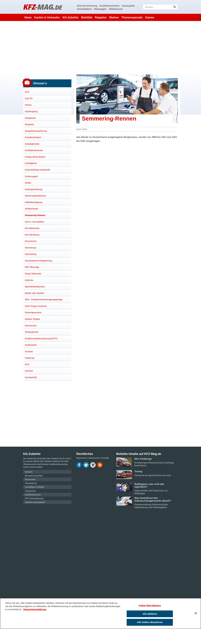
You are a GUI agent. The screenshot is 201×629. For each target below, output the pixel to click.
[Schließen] (195, 613)
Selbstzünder (31, 208)
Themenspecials (131, 17)
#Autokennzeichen (109, 5)
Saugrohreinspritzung (36, 130)
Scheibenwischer (33, 494)
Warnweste (30, 479)
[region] (100, 613)
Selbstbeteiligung (33, 202)
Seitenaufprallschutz (35, 195)
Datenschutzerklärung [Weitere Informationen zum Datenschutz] (34, 609)
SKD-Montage (32, 266)
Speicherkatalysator (35, 286)
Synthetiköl (31, 377)
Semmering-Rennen (35, 215)
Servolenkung (32, 234)
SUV (27, 364)
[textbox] (160, 7)
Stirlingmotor (31, 331)
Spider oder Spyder (34, 293)
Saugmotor (30, 117)
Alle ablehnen (150, 613)
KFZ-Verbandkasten (34, 498)
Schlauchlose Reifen (35, 156)
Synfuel (29, 370)
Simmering (30, 254)
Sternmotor (31, 325)
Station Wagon (32, 318)
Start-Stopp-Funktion (36, 305)
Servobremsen (32, 228)
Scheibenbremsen (34, 150)
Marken (114, 17)
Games (149, 17)
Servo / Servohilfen (34, 221)
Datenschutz (94, 458)
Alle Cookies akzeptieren (150, 622)
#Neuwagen (100, 9)
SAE (27, 91)
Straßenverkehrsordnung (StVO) (41, 338)
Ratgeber (101, 17)
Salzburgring (31, 111)
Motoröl (28, 471)
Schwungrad (31, 176)
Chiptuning (30, 490)
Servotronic (31, 241)
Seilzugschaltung (33, 189)
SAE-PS (29, 98)
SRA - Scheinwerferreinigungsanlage (43, 299)
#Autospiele (128, 5)
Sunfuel (29, 351)
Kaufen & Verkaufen (47, 17)
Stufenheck (31, 344)
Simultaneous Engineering (38, 260)
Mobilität (86, 17)
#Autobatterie (84, 9)
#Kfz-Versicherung (87, 5)
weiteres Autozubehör (35, 502)
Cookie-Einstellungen (150, 605)
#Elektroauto (116, 9)
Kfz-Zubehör (70, 17)
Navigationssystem (34, 475)
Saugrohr (29, 124)
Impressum (81, 458)
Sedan (28, 182)
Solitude (29, 280)
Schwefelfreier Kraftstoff (37, 169)
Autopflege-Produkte (34, 487)
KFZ (42, 7)
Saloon (28, 104)
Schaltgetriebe (32, 143)
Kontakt (105, 458)
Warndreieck (31, 483)
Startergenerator (33, 312)
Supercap (29, 357)
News (28, 17)
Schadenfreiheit (33, 137)
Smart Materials (33, 273)
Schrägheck (31, 163)
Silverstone (30, 247)
